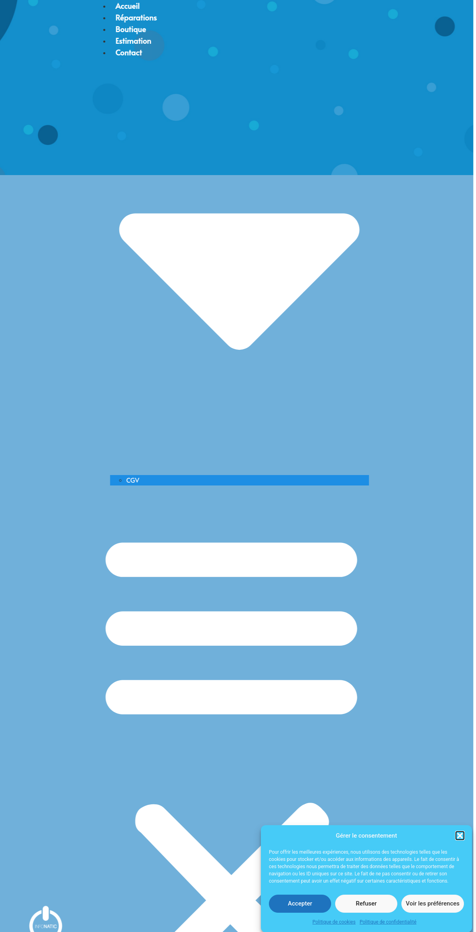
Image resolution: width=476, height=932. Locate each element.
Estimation (66, 40)
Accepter (300, 908)
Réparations (69, 17)
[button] (460, 840)
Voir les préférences (433, 908)
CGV (65, 479)
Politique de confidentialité (388, 926)
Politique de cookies (334, 926)
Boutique (64, 29)
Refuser (366, 908)
